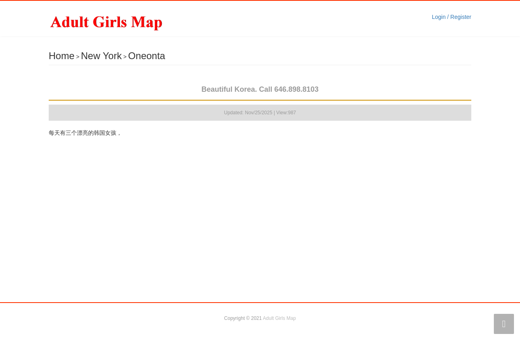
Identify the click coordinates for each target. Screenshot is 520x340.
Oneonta (146, 55)
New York (101, 55)
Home (61, 55)
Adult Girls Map (279, 318)
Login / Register (451, 17)
